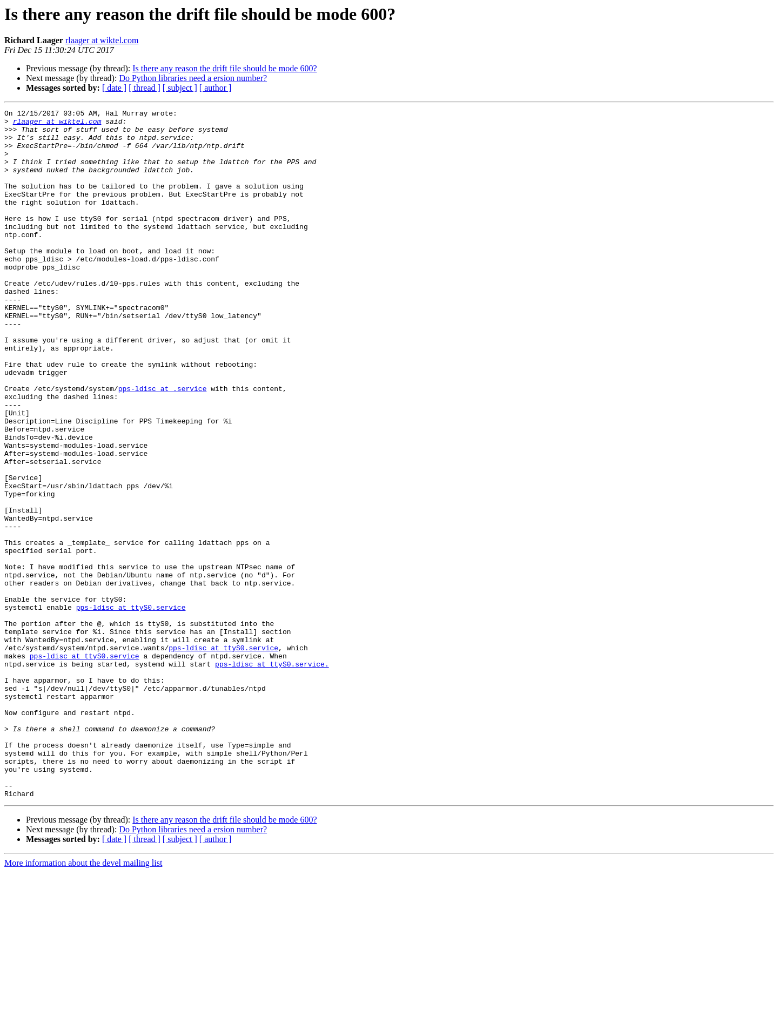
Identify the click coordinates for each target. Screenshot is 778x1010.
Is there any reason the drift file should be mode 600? (224, 68)
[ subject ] (180, 87)
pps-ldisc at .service (162, 445)
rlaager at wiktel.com (102, 40)
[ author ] (215, 87)
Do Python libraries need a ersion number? (193, 78)
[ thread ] (144, 87)
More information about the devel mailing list (83, 1000)
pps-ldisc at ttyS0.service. (272, 775)
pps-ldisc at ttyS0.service (131, 707)
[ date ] (114, 87)
